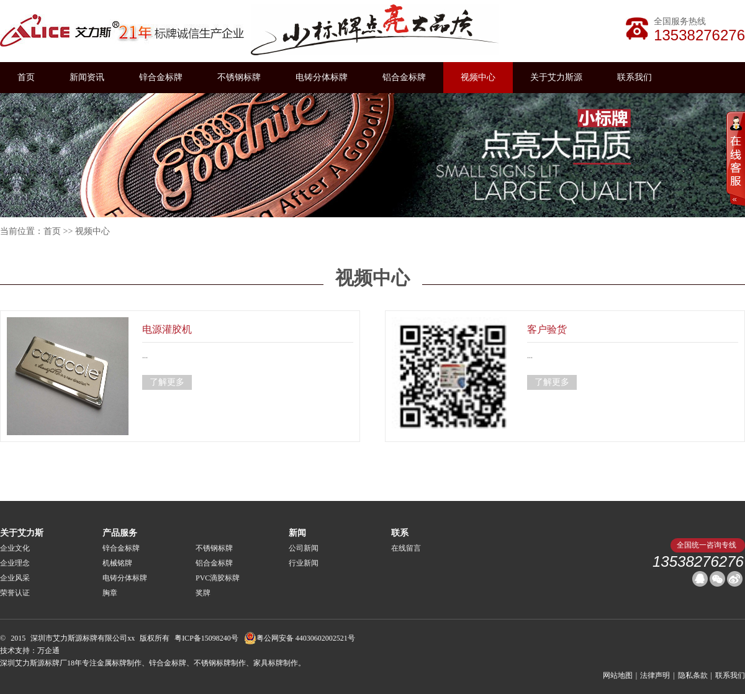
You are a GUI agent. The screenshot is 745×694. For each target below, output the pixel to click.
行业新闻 (303, 563)
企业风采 (15, 578)
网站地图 (618, 675)
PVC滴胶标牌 (218, 578)
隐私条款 (693, 675)
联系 (400, 533)
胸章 (109, 592)
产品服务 (119, 533)
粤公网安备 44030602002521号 (299, 638)
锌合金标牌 (161, 77)
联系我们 (634, 77)
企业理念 (15, 563)
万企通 (48, 650)
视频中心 (478, 77)
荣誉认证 (15, 592)
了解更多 (167, 382)
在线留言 (406, 548)
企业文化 (15, 548)
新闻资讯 (87, 77)
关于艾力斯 (21, 533)
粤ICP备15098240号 (206, 638)
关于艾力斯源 (556, 77)
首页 (26, 77)
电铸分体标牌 (322, 77)
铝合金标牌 (404, 77)
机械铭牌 (117, 563)
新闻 (297, 533)
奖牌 (203, 592)
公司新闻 (303, 548)
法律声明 (655, 675)
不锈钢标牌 (239, 77)
